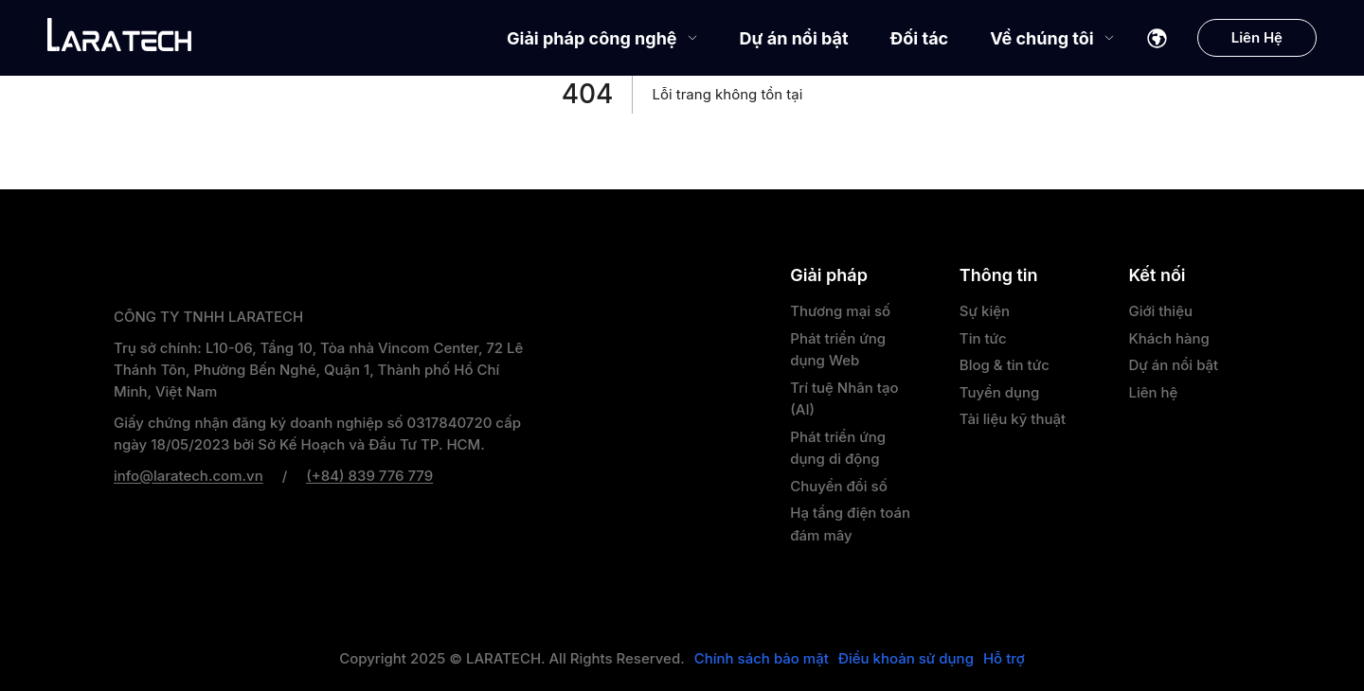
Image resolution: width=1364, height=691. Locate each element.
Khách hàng (1168, 338)
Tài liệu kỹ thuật (1013, 419)
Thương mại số (840, 311)
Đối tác (919, 38)
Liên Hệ (1257, 37)
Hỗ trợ (1004, 658)
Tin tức (983, 338)
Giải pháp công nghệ (602, 38)
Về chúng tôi (1052, 38)
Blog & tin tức (1005, 365)
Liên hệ (1152, 392)
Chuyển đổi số (838, 486)
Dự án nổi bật (794, 38)
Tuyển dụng (1000, 392)
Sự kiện (985, 311)
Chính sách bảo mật (761, 658)
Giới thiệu (1160, 311)
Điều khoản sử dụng (906, 658)
